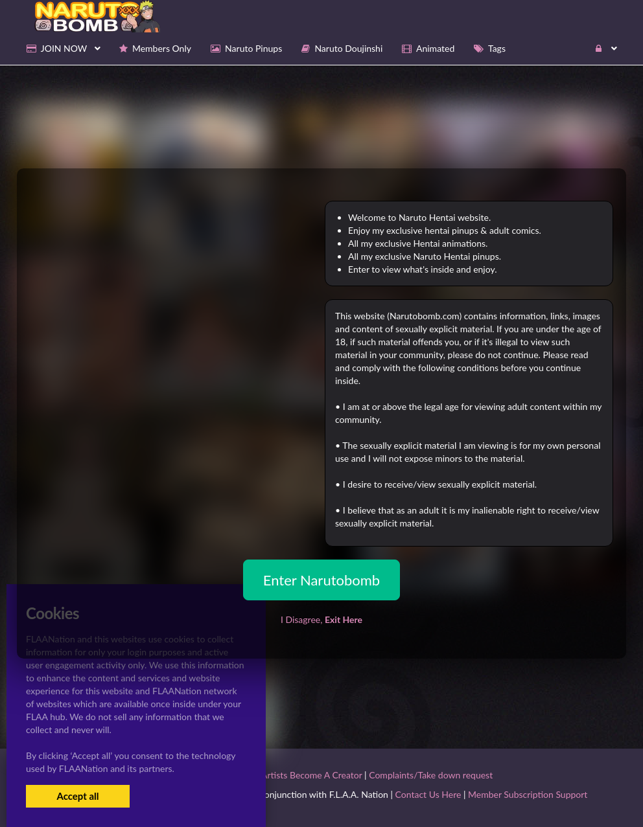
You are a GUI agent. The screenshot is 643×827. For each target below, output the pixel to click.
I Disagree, (321, 619)
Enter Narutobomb (321, 580)
